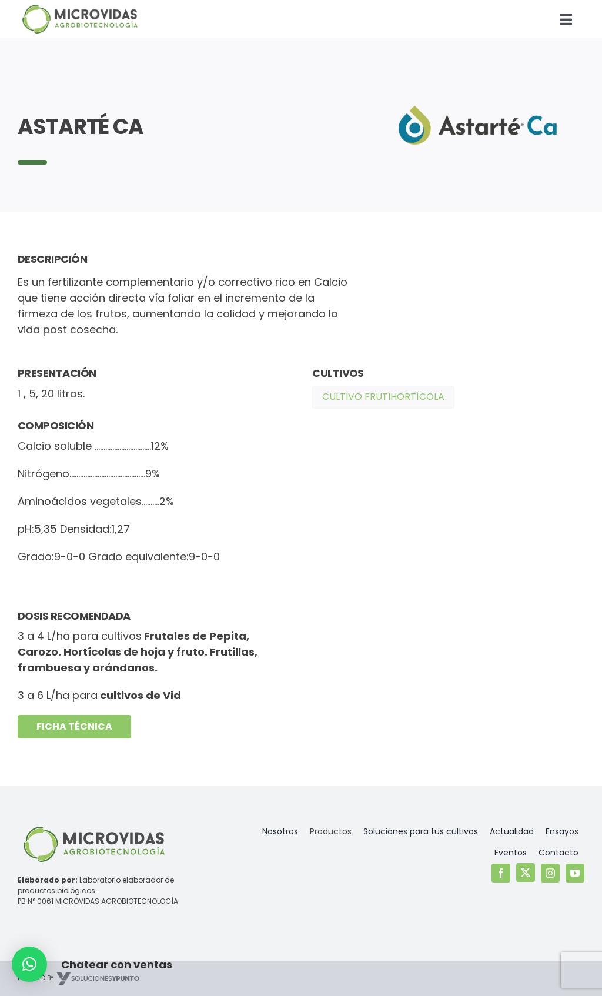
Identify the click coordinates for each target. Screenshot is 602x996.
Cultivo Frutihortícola (383, 396)
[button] (29, 964)
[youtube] (575, 873)
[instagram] (550, 873)
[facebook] (500, 873)
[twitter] (525, 872)
